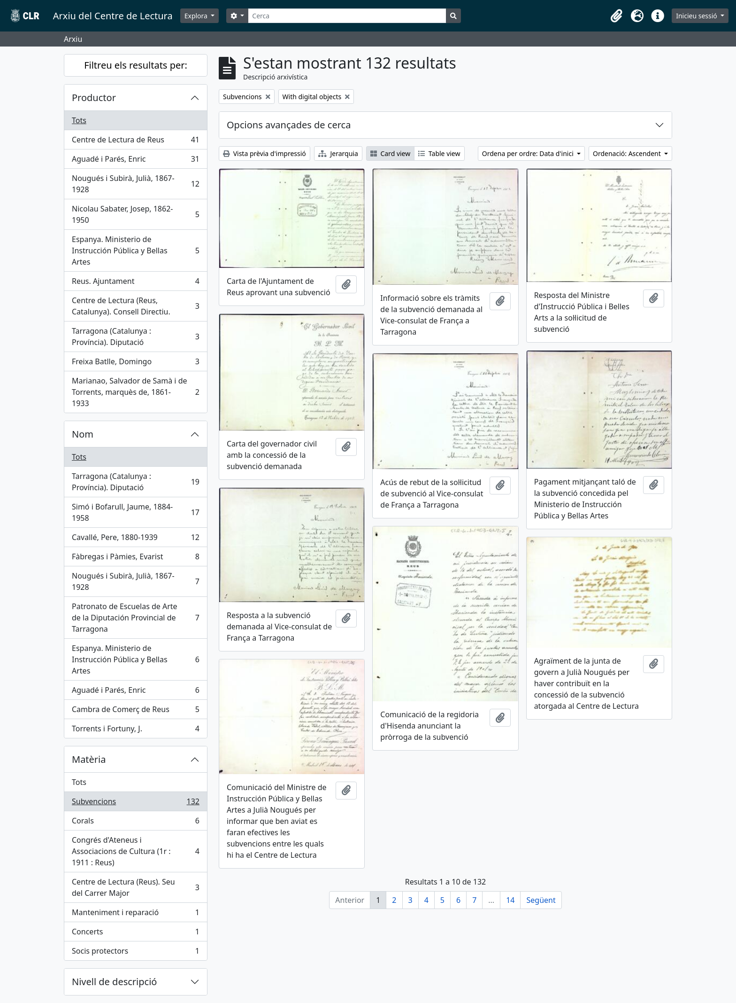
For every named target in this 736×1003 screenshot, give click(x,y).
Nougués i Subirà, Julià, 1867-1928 (135, 184)
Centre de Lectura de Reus (135, 141)
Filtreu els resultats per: (135, 65)
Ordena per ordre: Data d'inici (528, 153)
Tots (79, 120)
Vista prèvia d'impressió (264, 153)
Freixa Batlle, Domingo (135, 363)
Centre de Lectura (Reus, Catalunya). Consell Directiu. (135, 306)
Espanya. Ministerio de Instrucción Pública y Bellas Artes (135, 250)
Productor (94, 97)
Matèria (89, 759)
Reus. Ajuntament (135, 283)
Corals (135, 823)
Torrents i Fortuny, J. (135, 730)
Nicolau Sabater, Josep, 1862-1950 (135, 214)
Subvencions (135, 803)
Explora (196, 15)
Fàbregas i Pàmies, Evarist (135, 558)
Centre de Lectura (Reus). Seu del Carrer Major (135, 887)
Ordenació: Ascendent (627, 153)
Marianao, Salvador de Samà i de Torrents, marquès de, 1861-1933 (135, 392)
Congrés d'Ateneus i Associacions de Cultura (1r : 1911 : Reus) (135, 851)
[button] (616, 16)
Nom (82, 434)
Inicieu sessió (697, 15)
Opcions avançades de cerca (289, 124)
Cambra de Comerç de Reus (135, 711)
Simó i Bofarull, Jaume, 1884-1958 (135, 512)
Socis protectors (135, 952)
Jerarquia (338, 153)
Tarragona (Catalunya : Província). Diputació (135, 336)
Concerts (135, 933)
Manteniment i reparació (135, 914)
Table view (439, 153)
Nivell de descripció (114, 981)
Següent (540, 900)
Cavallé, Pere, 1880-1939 (135, 539)
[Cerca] (347, 15)
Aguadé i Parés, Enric (135, 161)
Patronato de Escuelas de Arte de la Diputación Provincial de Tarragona (135, 617)
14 (510, 900)
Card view (390, 153)
